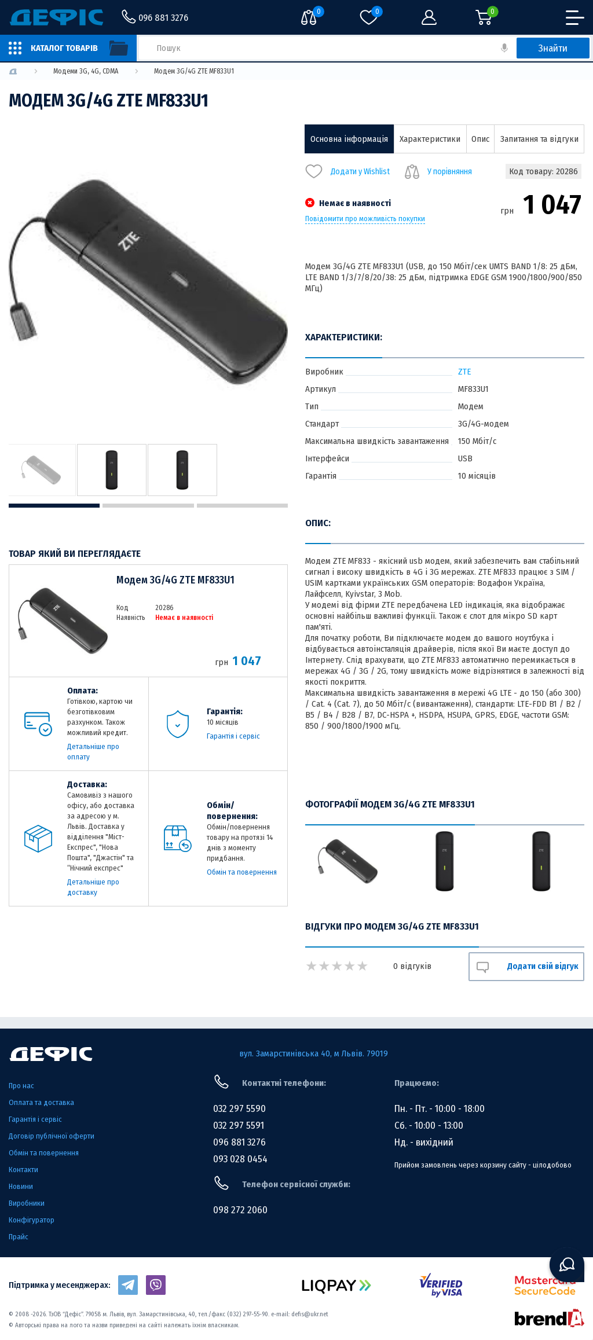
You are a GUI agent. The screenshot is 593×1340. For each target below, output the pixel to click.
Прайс (18, 1236)
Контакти (23, 1169)
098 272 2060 (240, 1210)
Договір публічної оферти (51, 1136)
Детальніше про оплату (93, 751)
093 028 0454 (240, 1159)
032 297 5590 (239, 1108)
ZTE (464, 371)
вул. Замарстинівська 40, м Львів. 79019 (313, 1053)
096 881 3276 (239, 1142)
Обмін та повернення (242, 872)
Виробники (27, 1203)
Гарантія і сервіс (233, 736)
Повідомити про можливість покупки (365, 219)
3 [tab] (242, 506)
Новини (21, 1186)
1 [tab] (54, 506)
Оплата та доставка (41, 1102)
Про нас (21, 1085)
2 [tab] (148, 506)
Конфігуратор (31, 1220)
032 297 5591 (238, 1125)
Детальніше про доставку (93, 887)
